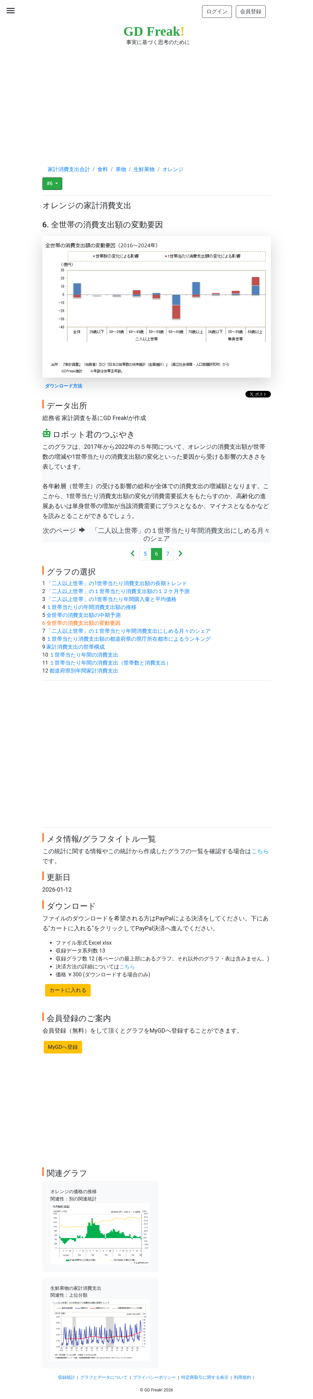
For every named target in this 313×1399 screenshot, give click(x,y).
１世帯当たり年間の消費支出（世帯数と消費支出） (110, 663)
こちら (260, 851)
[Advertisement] (156, 99)
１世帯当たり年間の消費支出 (83, 655)
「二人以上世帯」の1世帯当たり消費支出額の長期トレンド (116, 583)
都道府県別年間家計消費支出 (83, 671)
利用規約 (242, 1377)
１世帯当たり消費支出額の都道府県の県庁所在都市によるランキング (128, 639)
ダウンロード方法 (63, 386)
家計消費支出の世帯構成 (75, 647)
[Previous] (133, 554)
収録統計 (66, 1377)
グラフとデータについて (104, 1377)
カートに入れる (67, 990)
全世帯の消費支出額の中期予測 (83, 615)
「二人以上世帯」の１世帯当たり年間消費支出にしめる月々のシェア (128, 631)
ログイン (217, 11)
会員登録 (250, 11)
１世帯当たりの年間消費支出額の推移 (91, 607)
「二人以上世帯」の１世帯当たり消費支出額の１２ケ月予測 (117, 591)
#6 (50, 183)
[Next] (180, 554)
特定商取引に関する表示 (205, 1377)
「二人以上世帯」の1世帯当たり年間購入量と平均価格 (111, 599)
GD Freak (154, 31)
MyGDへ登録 (63, 1047)
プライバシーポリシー (154, 1377)
